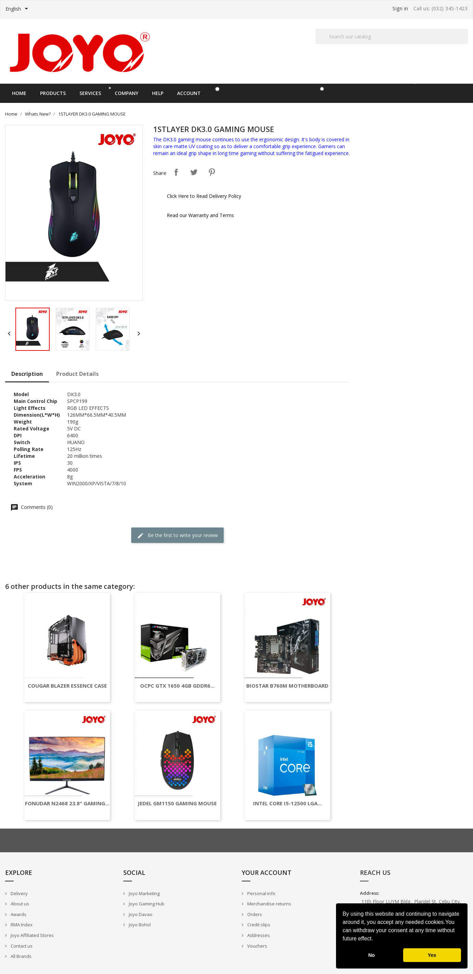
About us (19, 904)
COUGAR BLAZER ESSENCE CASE (67, 686)
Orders (254, 914)
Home (19, 93)
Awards (18, 914)
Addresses (258, 935)
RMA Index (21, 925)
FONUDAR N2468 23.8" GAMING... (67, 803)
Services (90, 93)
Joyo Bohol (139, 925)
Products (53, 93)
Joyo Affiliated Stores (32, 935)
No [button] (371, 955)
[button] (375, 939)
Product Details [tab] (77, 374)
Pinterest (212, 172)
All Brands (21, 956)
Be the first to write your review (177, 535)
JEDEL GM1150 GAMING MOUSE (177, 803)
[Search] (391, 36)
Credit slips (258, 925)
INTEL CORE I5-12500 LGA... (287, 803)
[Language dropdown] (17, 9)
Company (126, 93)
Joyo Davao (140, 914)
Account (189, 93)
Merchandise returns (268, 904)
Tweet (194, 172)
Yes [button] (432, 955)
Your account (266, 872)
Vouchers (256, 946)
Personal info (260, 893)
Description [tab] (27, 374)
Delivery (19, 893)
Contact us (21, 946)
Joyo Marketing (144, 893)
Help (157, 93)
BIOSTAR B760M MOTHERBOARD (287, 686)
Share (176, 172)
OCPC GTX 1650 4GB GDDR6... (177, 686)
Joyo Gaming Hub (146, 904)
